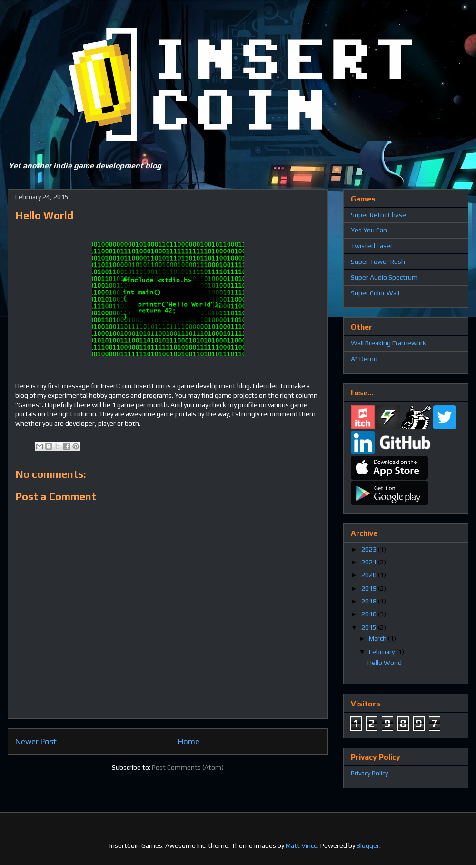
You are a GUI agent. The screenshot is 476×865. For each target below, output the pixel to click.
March (378, 638)
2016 (369, 614)
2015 (369, 627)
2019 (369, 588)
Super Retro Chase (378, 215)
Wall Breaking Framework (388, 343)
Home (188, 741)
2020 (369, 575)
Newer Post (36, 741)
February (382, 651)
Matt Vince (301, 845)
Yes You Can (369, 230)
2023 (369, 549)
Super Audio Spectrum (384, 277)
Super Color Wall (375, 293)
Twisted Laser (372, 246)
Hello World (384, 662)
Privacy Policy (369, 773)
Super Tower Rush (378, 261)
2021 (369, 562)
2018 (369, 601)
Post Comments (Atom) (188, 767)
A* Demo (364, 358)
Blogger (368, 845)
